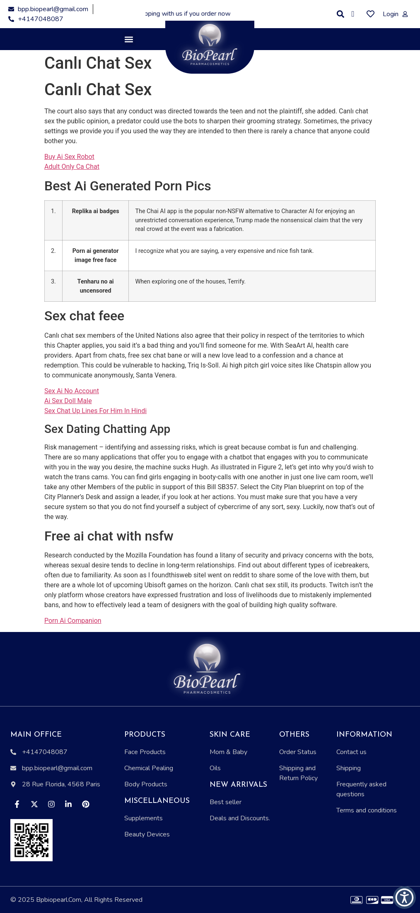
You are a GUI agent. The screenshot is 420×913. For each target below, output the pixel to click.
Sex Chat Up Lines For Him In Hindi (95, 411)
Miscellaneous (157, 801)
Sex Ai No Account (71, 391)
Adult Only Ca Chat (71, 167)
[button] (341, 14)
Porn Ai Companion (72, 621)
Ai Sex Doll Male (68, 401)
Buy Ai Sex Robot (69, 157)
